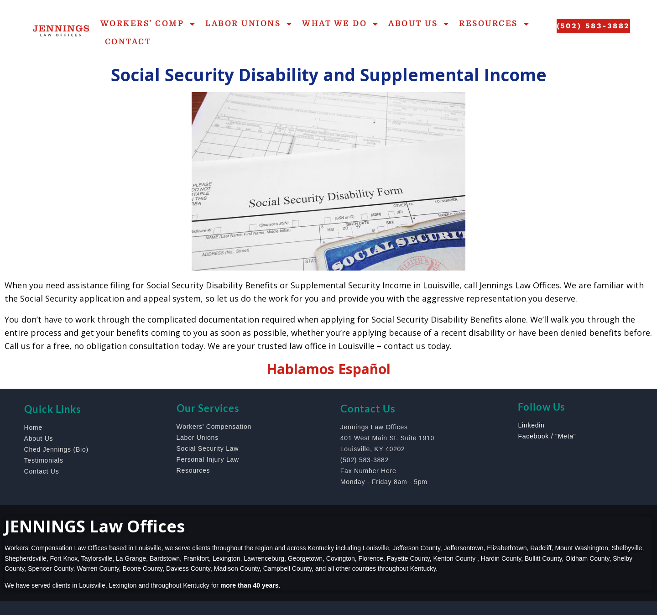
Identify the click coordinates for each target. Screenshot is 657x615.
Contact (128, 41)
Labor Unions (249, 24)
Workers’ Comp (148, 24)
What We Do (340, 24)
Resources (494, 24)
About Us (419, 24)
